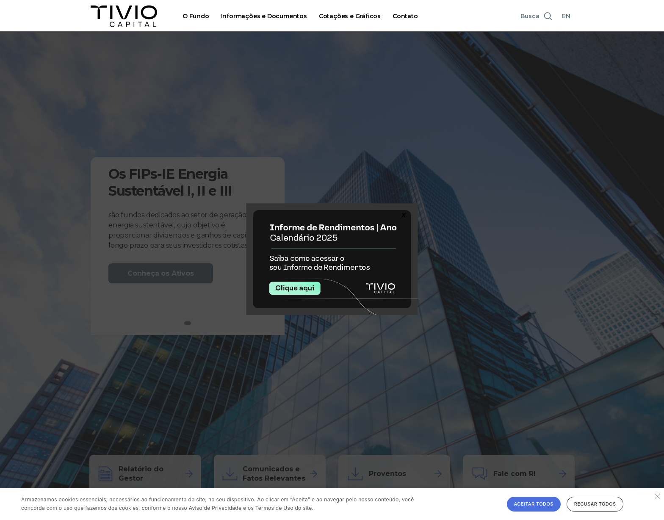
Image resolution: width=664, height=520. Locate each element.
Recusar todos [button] (595, 504)
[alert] (332, 504)
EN (566, 16)
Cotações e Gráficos (350, 16)
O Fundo (196, 16)
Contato (405, 16)
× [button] (656, 495)
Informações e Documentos (264, 16)
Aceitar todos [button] (533, 504)
